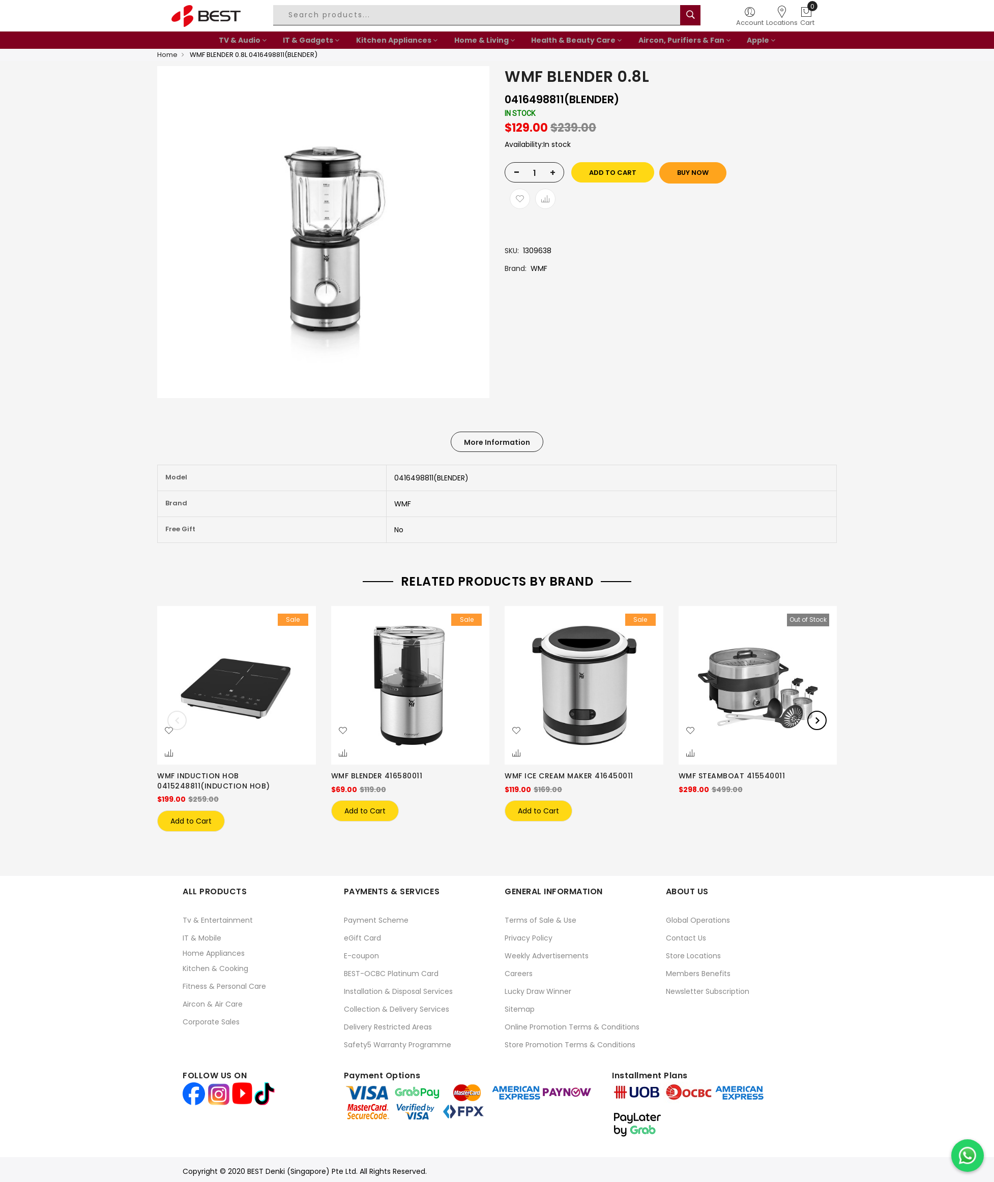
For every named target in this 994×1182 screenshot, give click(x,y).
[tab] (497, 442)
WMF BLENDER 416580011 (377, 776)
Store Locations (693, 953)
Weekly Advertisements (547, 953)
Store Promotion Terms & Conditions (570, 1042)
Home (167, 54)
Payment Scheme (376, 918)
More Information (497, 442)
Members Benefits (698, 971)
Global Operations (698, 918)
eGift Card (362, 935)
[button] (169, 731)
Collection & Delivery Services (396, 1007)
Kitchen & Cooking (215, 966)
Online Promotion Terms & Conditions (572, 1024)
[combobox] (478, 15)
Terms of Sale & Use (540, 918)
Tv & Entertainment (218, 918)
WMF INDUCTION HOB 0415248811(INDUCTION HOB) (213, 781)
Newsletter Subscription (707, 989)
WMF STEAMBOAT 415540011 (732, 776)
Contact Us (686, 935)
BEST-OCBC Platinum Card (391, 971)
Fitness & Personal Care (224, 984)
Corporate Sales (211, 1019)
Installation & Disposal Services (398, 989)
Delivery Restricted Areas (388, 1024)
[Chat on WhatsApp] (967, 1155)
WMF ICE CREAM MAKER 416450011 (569, 776)
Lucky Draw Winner (538, 989)
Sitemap (520, 1007)
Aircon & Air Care (213, 1001)
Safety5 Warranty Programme (397, 1042)
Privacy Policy (528, 935)
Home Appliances (214, 951)
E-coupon (361, 953)
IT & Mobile (202, 935)
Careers (519, 971)
